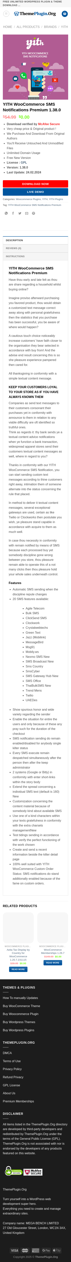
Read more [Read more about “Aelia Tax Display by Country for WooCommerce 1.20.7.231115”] (18, 969)
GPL (24, 162)
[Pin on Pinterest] (33, 213)
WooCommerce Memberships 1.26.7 (52, 951)
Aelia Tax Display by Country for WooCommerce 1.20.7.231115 (18, 954)
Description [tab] (14, 240)
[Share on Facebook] (13, 213)
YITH (64, 26)
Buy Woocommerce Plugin (20, 1014)
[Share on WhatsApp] (6, 213)
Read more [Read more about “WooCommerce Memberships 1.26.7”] (52, 963)
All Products (28, 26)
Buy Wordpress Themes (19, 1022)
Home (7, 26)
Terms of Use (12, 1061)
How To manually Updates (20, 998)
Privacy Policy (12, 1069)
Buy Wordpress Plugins (18, 1030)
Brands (50, 26)
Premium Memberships (18, 1101)
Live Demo (35, 191)
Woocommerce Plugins (28, 199)
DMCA (7, 1053)
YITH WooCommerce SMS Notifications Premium (34, 205)
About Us (9, 1093)
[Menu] (6, 14)
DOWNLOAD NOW (35, 183)
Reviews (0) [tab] (13, 248)
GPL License (11, 1085)
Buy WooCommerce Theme (21, 1006)
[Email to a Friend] (27, 213)
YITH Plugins (56, 199)
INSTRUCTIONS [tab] (15, 256)
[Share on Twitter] (20, 213)
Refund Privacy (13, 1077)
